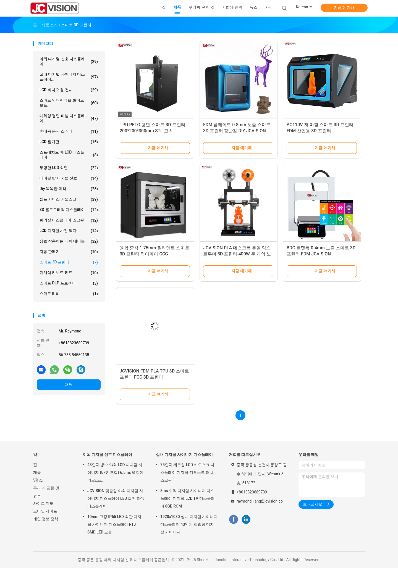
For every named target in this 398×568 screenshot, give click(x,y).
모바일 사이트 (45, 511)
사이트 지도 (43, 503)
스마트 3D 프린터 (69, 262)
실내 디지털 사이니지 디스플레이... (69, 76)
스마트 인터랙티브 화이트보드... (69, 102)
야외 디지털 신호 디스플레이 (69, 61)
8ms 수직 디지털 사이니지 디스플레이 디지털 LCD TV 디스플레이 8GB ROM (187, 498)
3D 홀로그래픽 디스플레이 (69, 210)
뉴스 (37, 495)
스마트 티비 (69, 294)
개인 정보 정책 (45, 519)
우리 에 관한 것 (46, 488)
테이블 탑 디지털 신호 (69, 178)
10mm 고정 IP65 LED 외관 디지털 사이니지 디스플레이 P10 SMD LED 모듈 (114, 524)
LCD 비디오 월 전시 (69, 90)
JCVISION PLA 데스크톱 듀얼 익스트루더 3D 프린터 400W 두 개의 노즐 (237, 254)
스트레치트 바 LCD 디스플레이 (69, 154)
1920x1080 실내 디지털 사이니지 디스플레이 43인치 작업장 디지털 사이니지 (189, 524)
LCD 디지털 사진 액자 (69, 231)
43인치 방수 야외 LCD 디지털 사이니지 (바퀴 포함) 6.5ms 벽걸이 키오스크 (115, 472)
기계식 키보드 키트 (69, 273)
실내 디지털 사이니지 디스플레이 (184, 454)
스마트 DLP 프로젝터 (69, 283)
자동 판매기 (69, 252)
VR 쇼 (38, 480)
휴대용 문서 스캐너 (69, 131)
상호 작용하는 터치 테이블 (69, 241)
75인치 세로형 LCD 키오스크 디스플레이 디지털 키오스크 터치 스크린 (187, 472)
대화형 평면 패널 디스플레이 (69, 118)
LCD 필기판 (69, 142)
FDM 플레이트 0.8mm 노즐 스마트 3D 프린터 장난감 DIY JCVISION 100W (237, 130)
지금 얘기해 (344, 7)
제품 (37, 472)
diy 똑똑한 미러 (69, 189)
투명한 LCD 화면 (69, 168)
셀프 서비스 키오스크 (69, 199)
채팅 (69, 384)
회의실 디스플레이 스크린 (69, 220)
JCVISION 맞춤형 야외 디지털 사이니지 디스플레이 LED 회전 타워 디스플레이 (116, 498)
